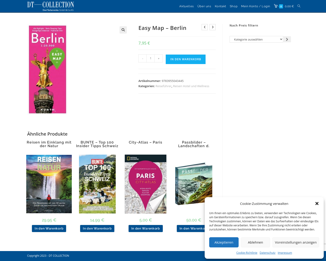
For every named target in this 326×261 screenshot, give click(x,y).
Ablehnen (255, 242)
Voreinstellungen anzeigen (296, 242)
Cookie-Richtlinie (246, 253)
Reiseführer (163, 86)
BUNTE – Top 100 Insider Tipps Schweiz (97, 144)
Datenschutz (268, 253)
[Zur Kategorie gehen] (287, 39)
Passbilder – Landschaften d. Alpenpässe (193, 146)
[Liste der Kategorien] (256, 39)
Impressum (285, 253)
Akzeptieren (223, 242)
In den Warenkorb (185, 59)
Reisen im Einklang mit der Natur (49, 144)
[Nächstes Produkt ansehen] (212, 27)
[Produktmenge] (150, 58)
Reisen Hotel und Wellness (191, 86)
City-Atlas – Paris (145, 142)
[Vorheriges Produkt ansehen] (204, 27)
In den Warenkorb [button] (49, 228)
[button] (317, 203)
